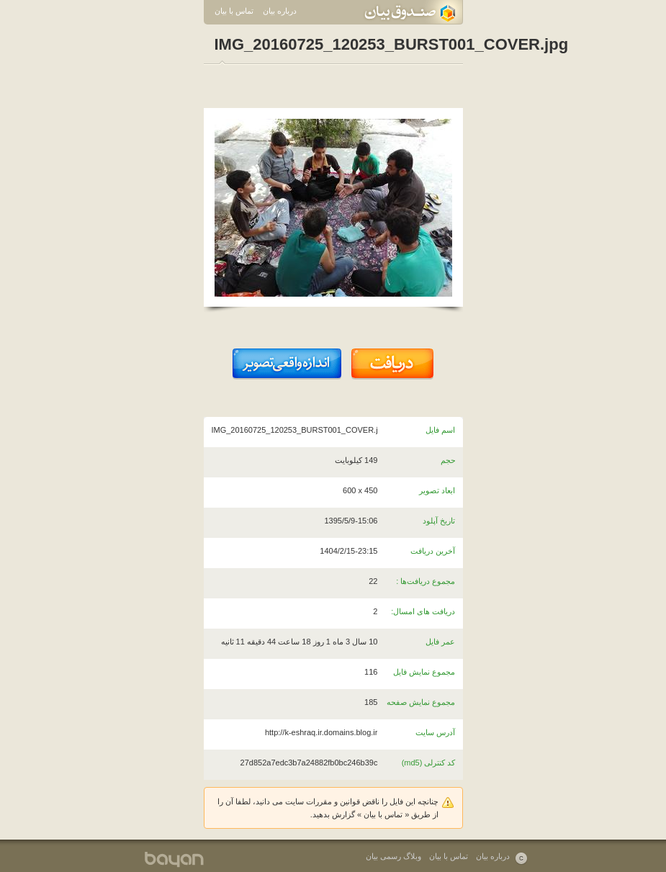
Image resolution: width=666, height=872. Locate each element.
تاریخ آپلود (439, 520)
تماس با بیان (234, 10)
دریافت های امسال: (423, 611)
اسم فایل (440, 430)
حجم (448, 460)
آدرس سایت (435, 732)
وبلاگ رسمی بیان (393, 856)
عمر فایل (440, 641)
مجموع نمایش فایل (424, 672)
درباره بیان (280, 10)
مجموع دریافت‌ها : (425, 581)
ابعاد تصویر (437, 490)
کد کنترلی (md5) (429, 762)
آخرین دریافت (432, 551)
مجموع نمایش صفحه (421, 702)
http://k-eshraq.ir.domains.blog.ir (321, 732)
